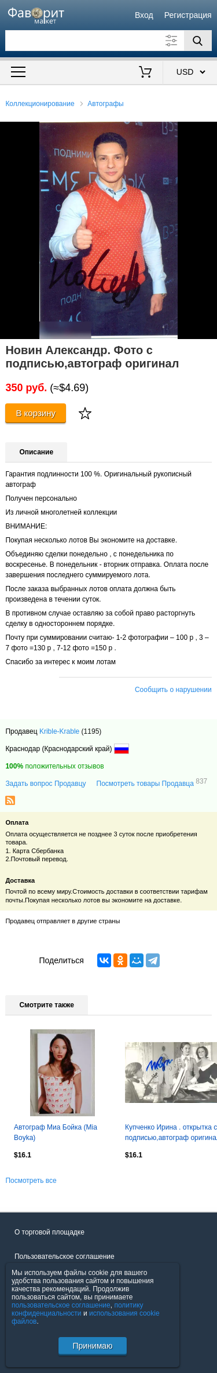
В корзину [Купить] (36, 413)
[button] (206, 132)
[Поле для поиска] (108, 40)
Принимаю (92, 1345)
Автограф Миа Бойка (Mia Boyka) (55, 1132)
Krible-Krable (59, 731)
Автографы (105, 104)
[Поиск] (198, 40)
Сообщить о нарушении (173, 690)
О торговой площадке (49, 1232)
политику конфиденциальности (78, 1309)
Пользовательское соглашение (64, 1256)
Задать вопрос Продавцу (45, 784)
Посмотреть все (30, 1181)
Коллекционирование (39, 104)
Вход (144, 15)
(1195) (92, 731)
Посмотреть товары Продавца (152, 783)
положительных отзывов (54, 766)
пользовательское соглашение (61, 1305)
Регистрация (188, 15)
